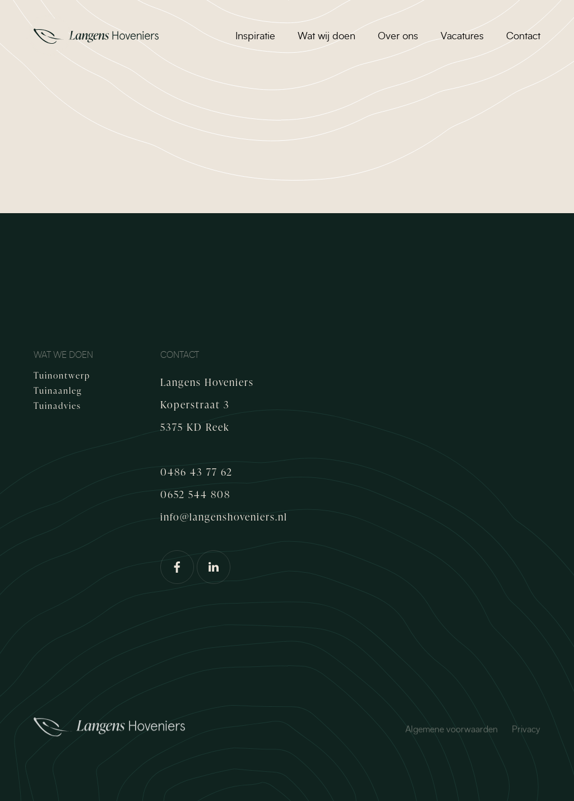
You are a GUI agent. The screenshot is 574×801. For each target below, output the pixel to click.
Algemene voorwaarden (451, 731)
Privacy (526, 731)
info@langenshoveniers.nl (224, 516)
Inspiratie (255, 36)
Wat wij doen (326, 36)
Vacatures (462, 36)
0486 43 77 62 (196, 471)
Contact (523, 36)
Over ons (398, 36)
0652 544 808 (195, 494)
